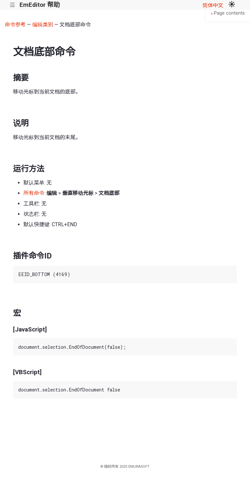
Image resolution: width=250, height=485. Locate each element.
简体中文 (212, 5)
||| (12, 5)
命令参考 (15, 25)
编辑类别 (42, 25)
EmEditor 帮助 (40, 4)
